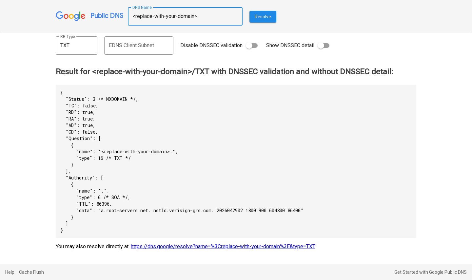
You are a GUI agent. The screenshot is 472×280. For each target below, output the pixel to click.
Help (9, 272)
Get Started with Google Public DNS (430, 272)
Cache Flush (31, 272)
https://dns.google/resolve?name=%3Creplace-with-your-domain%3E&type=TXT (223, 246)
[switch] (251, 45)
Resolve (263, 16)
